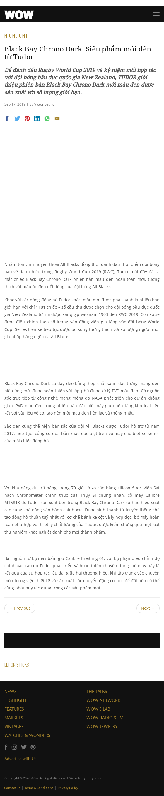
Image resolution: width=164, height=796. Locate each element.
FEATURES (14, 708)
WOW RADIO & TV (104, 717)
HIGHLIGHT (15, 700)
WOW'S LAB (98, 708)
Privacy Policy (68, 787)
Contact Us (12, 787)
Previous (20, 608)
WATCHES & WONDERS (27, 735)
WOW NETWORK (103, 700)
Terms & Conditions (39, 787)
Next (148, 608)
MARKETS (13, 717)
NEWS (10, 691)
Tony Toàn (93, 778)
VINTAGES (14, 726)
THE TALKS (96, 691)
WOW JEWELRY (102, 726)
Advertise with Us (20, 758)
